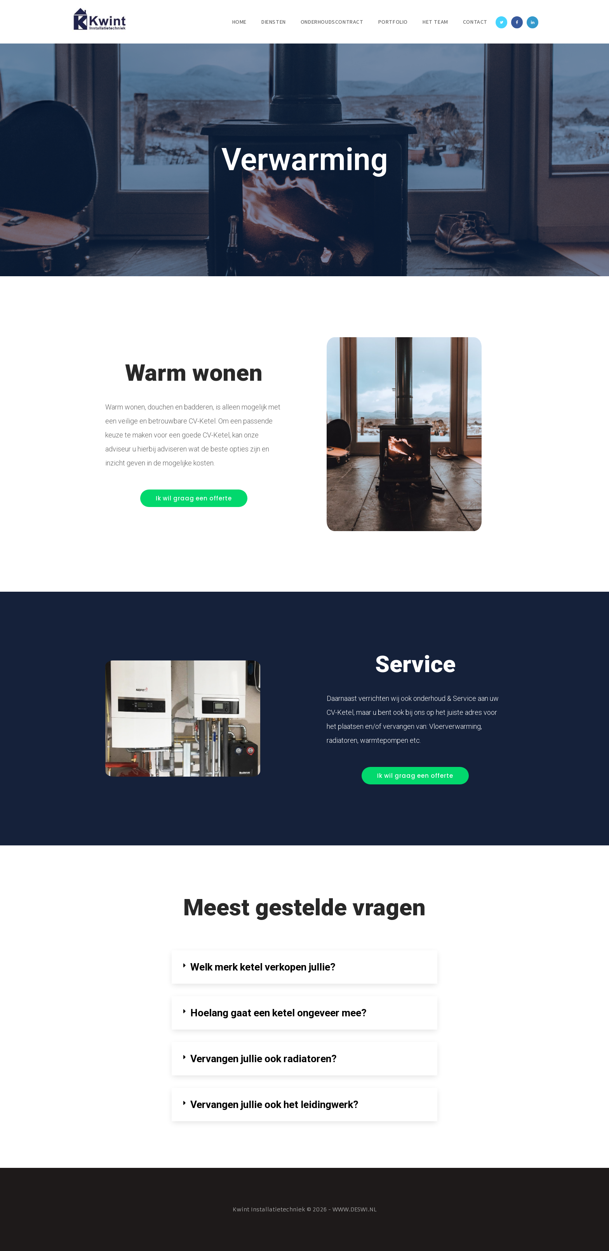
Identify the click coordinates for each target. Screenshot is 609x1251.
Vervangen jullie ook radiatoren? (263, 1059)
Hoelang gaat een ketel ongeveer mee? (278, 1013)
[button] (193, 498)
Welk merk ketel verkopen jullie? (263, 967)
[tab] (304, 967)
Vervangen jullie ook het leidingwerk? (274, 1104)
